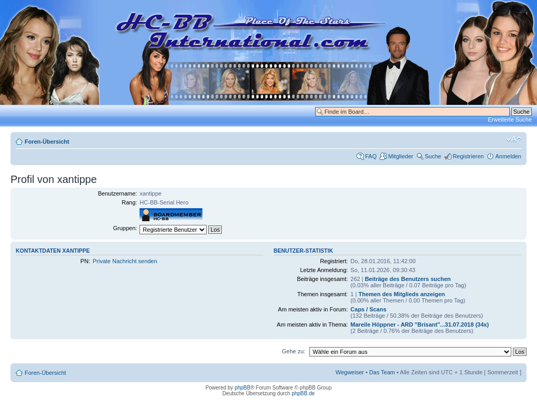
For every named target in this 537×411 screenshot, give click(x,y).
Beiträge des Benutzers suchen (408, 279)
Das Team (382, 372)
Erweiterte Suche (510, 119)
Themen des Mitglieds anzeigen (401, 294)
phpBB (242, 388)
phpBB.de (303, 393)
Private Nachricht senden (125, 261)
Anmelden (508, 156)
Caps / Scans (368, 309)
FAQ (371, 156)
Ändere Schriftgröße (513, 139)
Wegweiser (350, 372)
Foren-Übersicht (47, 141)
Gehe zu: (293, 351)
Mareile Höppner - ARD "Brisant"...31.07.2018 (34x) (419, 324)
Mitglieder (400, 156)
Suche (433, 156)
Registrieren (468, 156)
